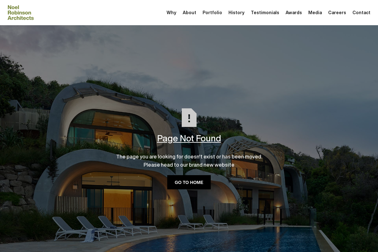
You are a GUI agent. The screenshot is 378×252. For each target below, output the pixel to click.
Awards (294, 12)
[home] (21, 12)
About (189, 12)
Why (171, 12)
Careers (337, 12)
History (236, 12)
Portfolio (212, 12)
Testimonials (265, 12)
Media (315, 12)
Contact (361, 12)
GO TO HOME (189, 182)
